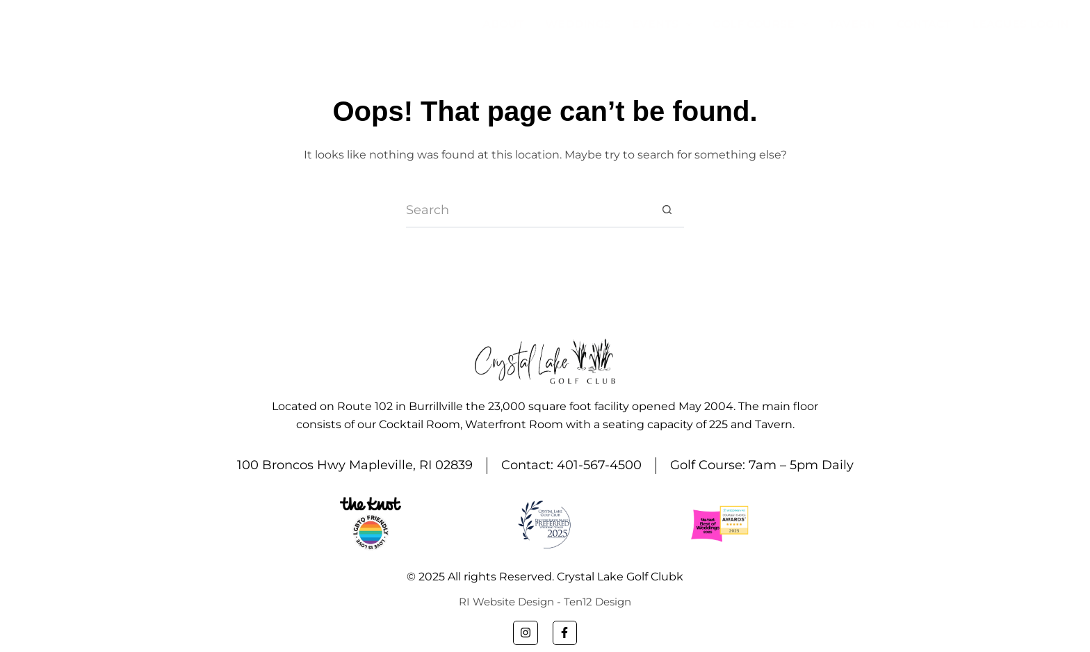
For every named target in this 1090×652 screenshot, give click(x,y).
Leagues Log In (1020, 24)
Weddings (578, 24)
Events (664, 24)
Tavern (852, 24)
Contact (924, 24)
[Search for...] (527, 210)
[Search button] (666, 210)
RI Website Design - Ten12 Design (545, 601)
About (503, 24)
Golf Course (763, 24)
